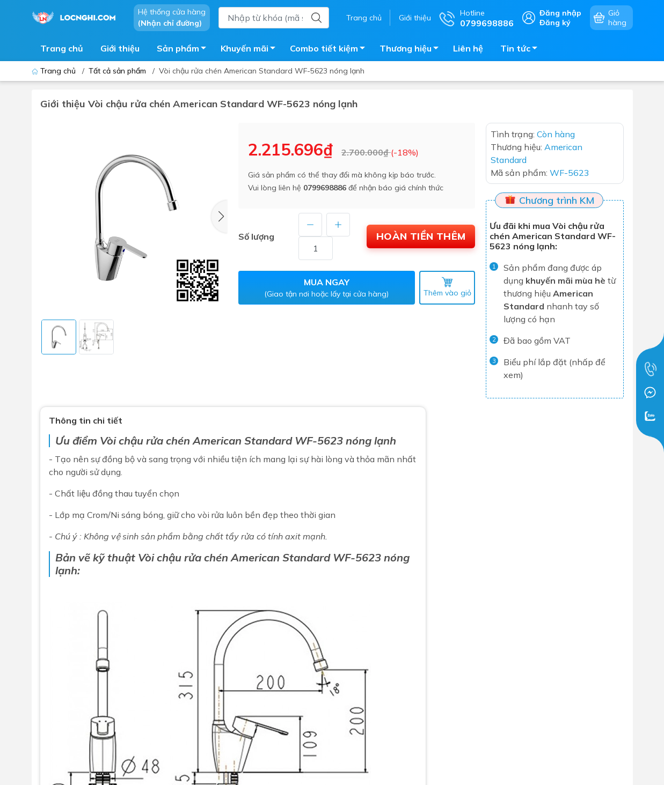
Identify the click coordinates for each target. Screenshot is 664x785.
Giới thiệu (415, 18)
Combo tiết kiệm (330, 50)
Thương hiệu (412, 50)
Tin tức (521, 50)
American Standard (282, 557)
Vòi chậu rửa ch (139, 440)
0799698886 (324, 187)
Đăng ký (555, 22)
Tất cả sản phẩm (117, 71)
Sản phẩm (184, 50)
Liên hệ (468, 48)
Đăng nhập (560, 13)
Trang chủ (364, 18)
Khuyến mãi (251, 50)
